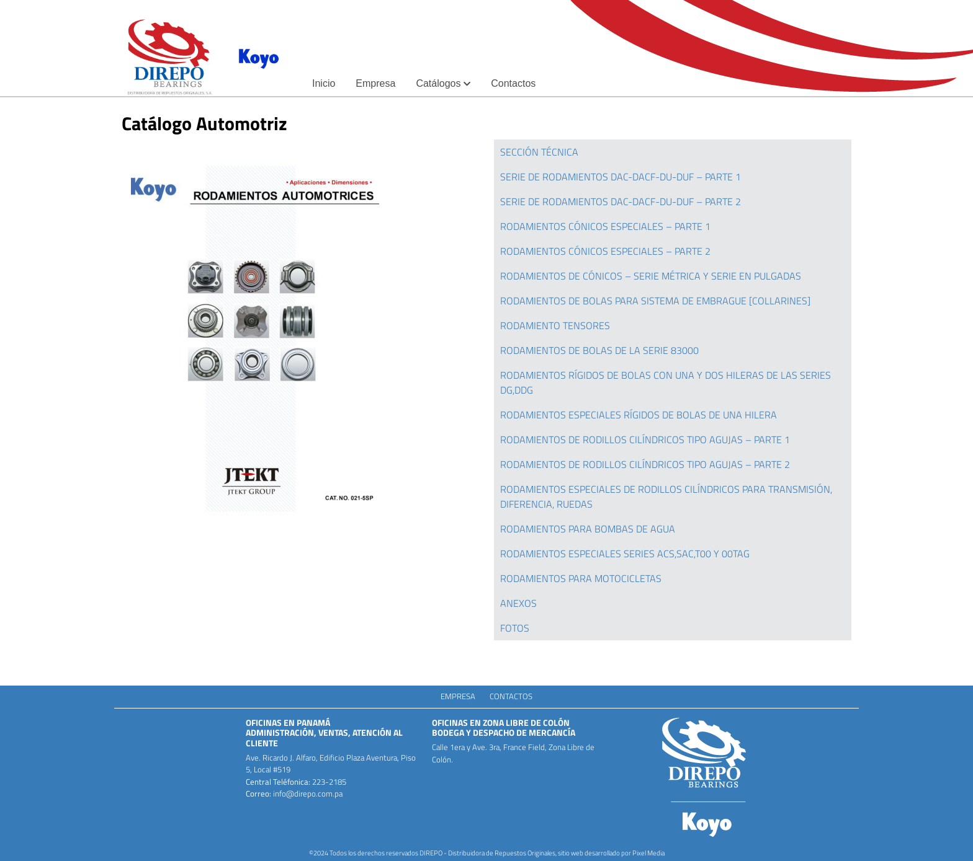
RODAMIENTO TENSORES (555, 325)
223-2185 (328, 781)
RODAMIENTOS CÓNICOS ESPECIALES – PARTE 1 (606, 226)
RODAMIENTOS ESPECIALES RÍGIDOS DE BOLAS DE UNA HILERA (638, 414)
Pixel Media (648, 853)
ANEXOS (518, 603)
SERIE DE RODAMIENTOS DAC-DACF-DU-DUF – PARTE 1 (620, 176)
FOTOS (514, 627)
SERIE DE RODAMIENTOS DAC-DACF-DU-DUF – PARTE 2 (620, 201)
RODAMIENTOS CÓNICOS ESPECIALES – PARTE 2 (605, 251)
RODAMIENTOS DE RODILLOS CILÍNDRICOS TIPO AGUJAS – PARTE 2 (645, 464)
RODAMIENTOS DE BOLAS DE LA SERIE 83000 (599, 350)
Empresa (458, 696)
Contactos (511, 696)
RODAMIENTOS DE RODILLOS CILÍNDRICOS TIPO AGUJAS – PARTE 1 (645, 439)
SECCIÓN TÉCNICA (539, 151)
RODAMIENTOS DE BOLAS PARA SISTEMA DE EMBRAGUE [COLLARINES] (655, 300)
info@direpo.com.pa (307, 793)
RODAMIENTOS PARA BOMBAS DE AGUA (587, 528)
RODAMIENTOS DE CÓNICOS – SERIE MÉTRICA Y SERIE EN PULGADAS (650, 275)
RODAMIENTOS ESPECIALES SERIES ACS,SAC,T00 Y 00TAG (625, 553)
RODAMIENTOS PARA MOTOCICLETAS (580, 578)
